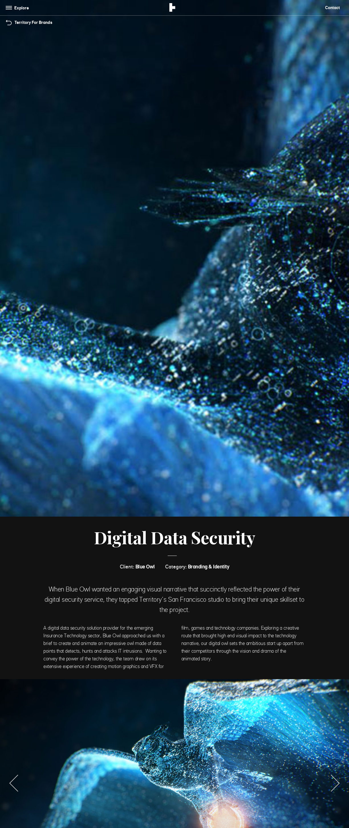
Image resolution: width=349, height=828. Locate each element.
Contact (332, 7)
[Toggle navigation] (18, 8)
